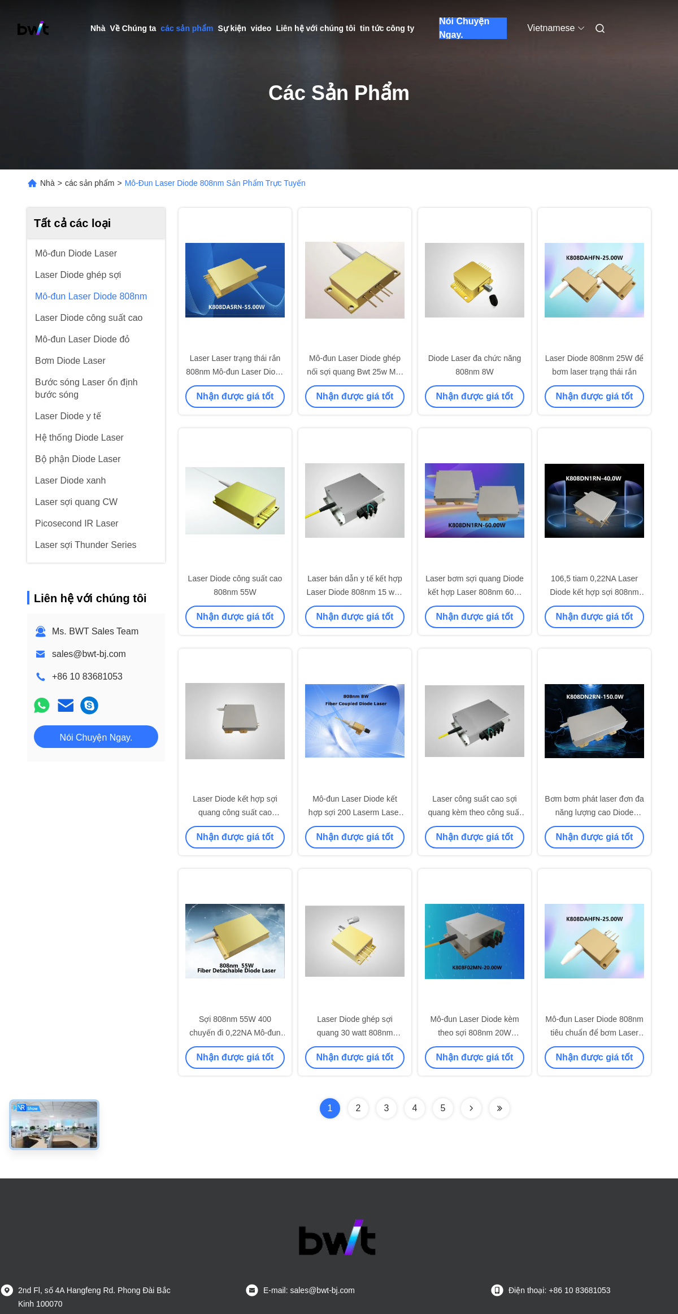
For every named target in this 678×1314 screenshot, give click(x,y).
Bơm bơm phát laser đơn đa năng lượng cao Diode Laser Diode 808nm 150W (594, 812)
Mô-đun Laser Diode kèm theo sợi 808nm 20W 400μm (474, 1033)
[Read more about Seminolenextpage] (471, 1108)
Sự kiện (232, 28)
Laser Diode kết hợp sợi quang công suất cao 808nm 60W (235, 812)
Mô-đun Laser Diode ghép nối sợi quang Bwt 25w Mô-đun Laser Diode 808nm (355, 372)
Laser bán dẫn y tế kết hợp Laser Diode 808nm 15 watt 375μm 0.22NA (354, 592)
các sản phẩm (186, 28)
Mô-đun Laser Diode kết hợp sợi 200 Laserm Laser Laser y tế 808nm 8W (354, 812)
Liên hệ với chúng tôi (315, 28)
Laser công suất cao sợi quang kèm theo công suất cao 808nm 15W (474, 812)
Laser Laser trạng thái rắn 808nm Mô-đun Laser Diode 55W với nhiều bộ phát (235, 372)
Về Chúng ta (133, 28)
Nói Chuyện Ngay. (464, 28)
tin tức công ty (387, 28)
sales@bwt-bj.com (89, 654)
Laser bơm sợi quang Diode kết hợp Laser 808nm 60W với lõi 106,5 (474, 592)
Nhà (97, 28)
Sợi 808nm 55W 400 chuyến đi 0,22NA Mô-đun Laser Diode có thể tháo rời (235, 1033)
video (261, 28)
